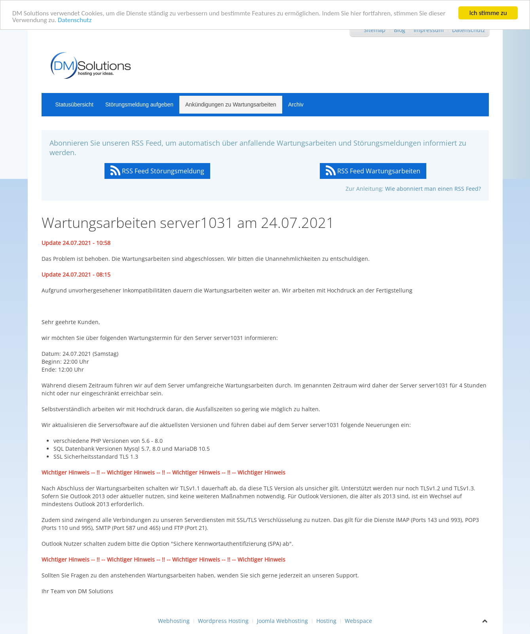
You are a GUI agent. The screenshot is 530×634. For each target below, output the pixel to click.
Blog (399, 30)
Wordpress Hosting (223, 621)
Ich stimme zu (488, 13)
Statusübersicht (74, 104)
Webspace (358, 621)
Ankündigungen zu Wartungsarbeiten (230, 104)
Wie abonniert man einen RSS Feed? (433, 188)
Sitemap (375, 30)
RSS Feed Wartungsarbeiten (373, 171)
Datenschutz (74, 20)
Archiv (296, 104)
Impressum (429, 30)
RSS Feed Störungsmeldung (157, 171)
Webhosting (174, 621)
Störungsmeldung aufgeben (139, 104)
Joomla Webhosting (282, 621)
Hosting (326, 621)
